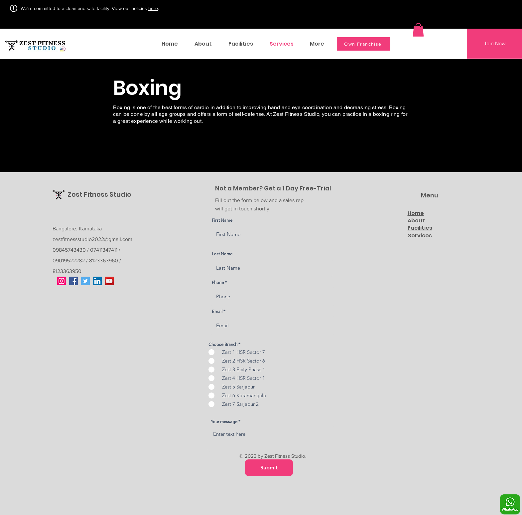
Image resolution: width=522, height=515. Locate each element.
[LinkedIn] (97, 281)
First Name (222, 220)
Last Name (222, 254)
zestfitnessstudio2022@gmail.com (92, 239)
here (153, 8)
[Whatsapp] (510, 504)
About (416, 220)
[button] (418, 30)
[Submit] (269, 467)
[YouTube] (109, 281)
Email (217, 311)
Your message (224, 421)
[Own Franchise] (363, 44)
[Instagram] (61, 281)
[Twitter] (85, 281)
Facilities (420, 228)
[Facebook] (73, 281)
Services (420, 235)
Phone (218, 282)
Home (416, 213)
